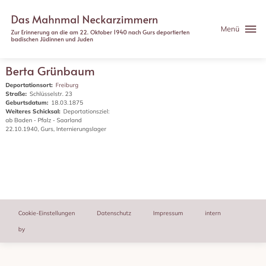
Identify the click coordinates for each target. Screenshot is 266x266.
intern (213, 213)
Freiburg (67, 85)
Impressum (168, 213)
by (21, 229)
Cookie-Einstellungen (46, 213)
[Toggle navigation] (238, 29)
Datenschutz (114, 213)
